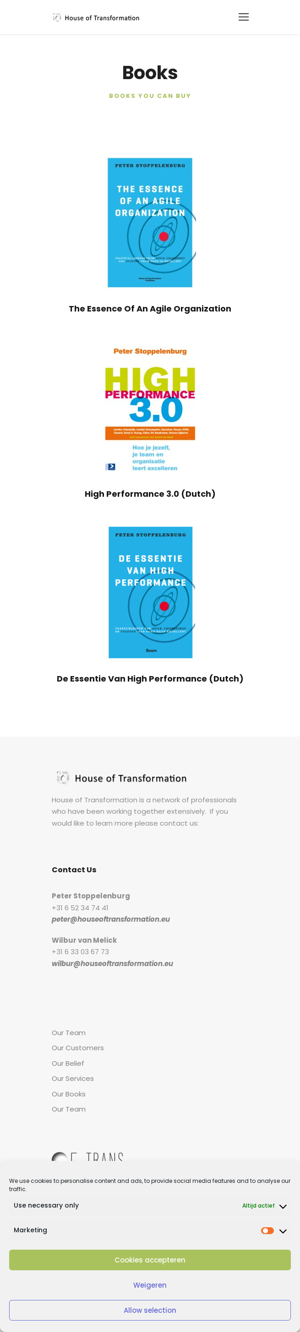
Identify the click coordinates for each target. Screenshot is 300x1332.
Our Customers (75, 1048)
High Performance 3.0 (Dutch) (150, 493)
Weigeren (150, 1285)
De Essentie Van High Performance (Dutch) (150, 678)
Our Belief (67, 1063)
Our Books (68, 1094)
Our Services (72, 1078)
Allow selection (150, 1310)
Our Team (67, 1033)
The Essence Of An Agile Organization (150, 308)
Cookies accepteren (150, 1260)
